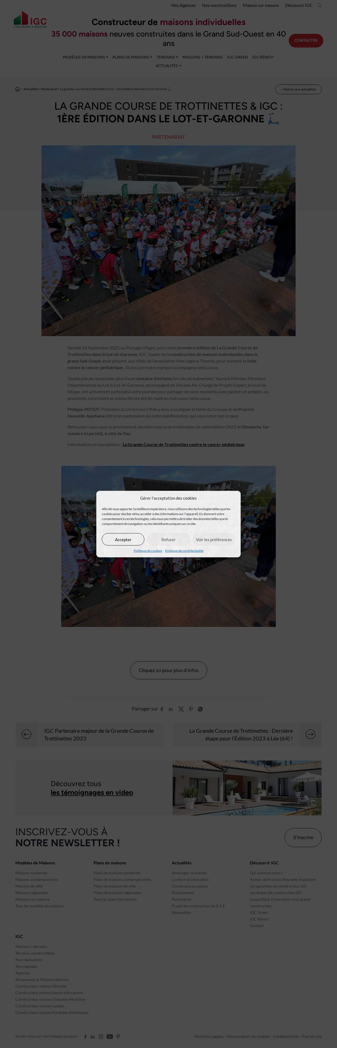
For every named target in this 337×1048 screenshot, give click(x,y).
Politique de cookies (148, 551)
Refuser (168, 539)
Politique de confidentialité (184, 551)
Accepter (123, 539)
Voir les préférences (214, 539)
